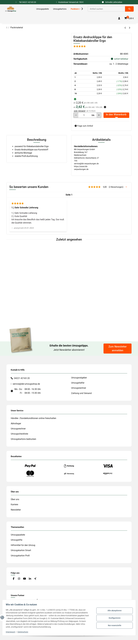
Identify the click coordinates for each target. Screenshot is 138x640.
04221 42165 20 (22, 378)
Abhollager (16, 423)
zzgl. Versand (79, 111)
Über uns (15, 499)
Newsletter (16, 509)
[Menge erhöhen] (98, 115)
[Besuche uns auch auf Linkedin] (30, 578)
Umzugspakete (18, 534)
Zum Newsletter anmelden (117, 348)
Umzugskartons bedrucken (23, 439)
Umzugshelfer (77, 383)
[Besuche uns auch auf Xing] (35, 578)
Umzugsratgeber (79, 377)
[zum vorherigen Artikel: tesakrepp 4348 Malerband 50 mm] (125, 27)
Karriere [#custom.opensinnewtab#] (14, 504)
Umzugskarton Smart (21, 550)
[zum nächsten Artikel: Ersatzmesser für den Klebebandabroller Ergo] (129, 27)
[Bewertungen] (79, 46)
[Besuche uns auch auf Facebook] (13, 578)
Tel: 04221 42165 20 (27, 2)
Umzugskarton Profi (20, 555)
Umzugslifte (16, 540)
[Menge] (84, 115)
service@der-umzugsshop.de (26, 384)
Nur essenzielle (113, 625)
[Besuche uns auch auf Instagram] (19, 578)
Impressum (11, 632)
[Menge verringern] (76, 115)
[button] (80, 9)
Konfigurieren (114, 618)
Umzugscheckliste (19, 433)
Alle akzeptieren (114, 611)
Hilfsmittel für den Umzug (23, 545)
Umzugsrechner (78, 388)
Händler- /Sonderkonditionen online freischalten (33, 418)
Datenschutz (23, 632)
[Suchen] (106, 9)
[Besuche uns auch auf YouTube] (24, 578)
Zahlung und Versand (81, 393)
